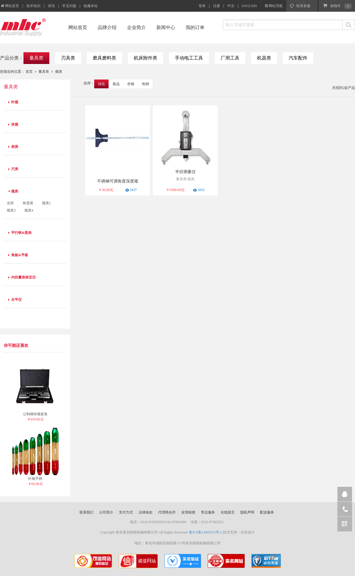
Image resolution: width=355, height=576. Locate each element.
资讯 (51, 6)
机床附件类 (145, 57)
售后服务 (208, 512)
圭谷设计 (248, 532)
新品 (116, 84)
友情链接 (188, 512)
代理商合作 (167, 512)
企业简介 (136, 27)
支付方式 (126, 512)
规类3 (11, 210)
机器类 (264, 57)
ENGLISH (249, 6)
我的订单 (195, 27)
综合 (101, 84)
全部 (10, 203)
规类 (58, 72)
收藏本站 (91, 6)
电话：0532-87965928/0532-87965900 (158, 522)
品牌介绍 (107, 27)
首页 (29, 72)
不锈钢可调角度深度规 (117, 181)
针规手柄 (35, 479)
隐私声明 (247, 512)
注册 (216, 6)
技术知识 (33, 6)
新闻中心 (165, 27)
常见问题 (69, 6)
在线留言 (228, 512)
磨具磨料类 (104, 57)
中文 (230, 6)
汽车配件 (298, 57)
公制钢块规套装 (35, 414)
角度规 (28, 203)
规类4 (28, 210)
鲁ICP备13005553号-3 (205, 532)
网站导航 (276, 6)
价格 (130, 84)
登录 (202, 6)
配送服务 (267, 512)
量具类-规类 (185, 179)
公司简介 (106, 512)
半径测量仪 (185, 172)
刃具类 (68, 57)
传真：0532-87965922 (207, 522)
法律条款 (145, 512)
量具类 (36, 57)
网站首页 (9, 6)
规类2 (46, 203)
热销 (145, 84)
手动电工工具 (189, 57)
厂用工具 (230, 57)
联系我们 (87, 512)
